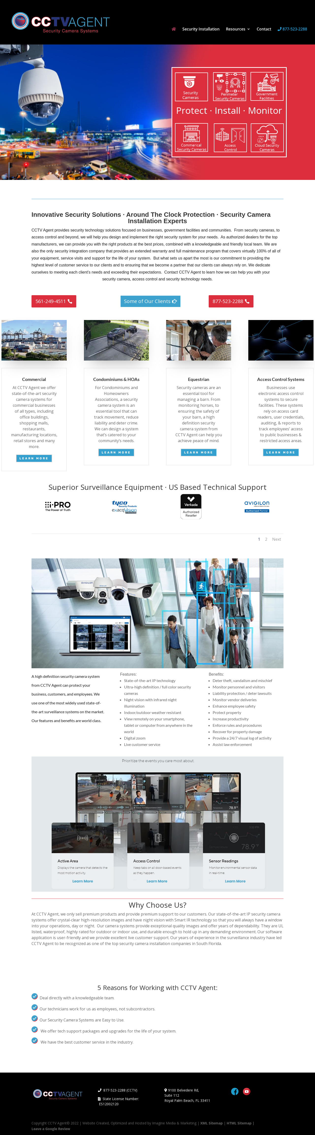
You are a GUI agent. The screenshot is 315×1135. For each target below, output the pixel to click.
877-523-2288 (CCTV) (117, 1090)
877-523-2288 (292, 29)
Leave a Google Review (51, 1128)
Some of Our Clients (147, 301)
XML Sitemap (211, 1123)
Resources (235, 29)
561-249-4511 (50, 301)
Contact (264, 29)
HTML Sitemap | (240, 1123)
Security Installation (201, 29)
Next (276, 539)
